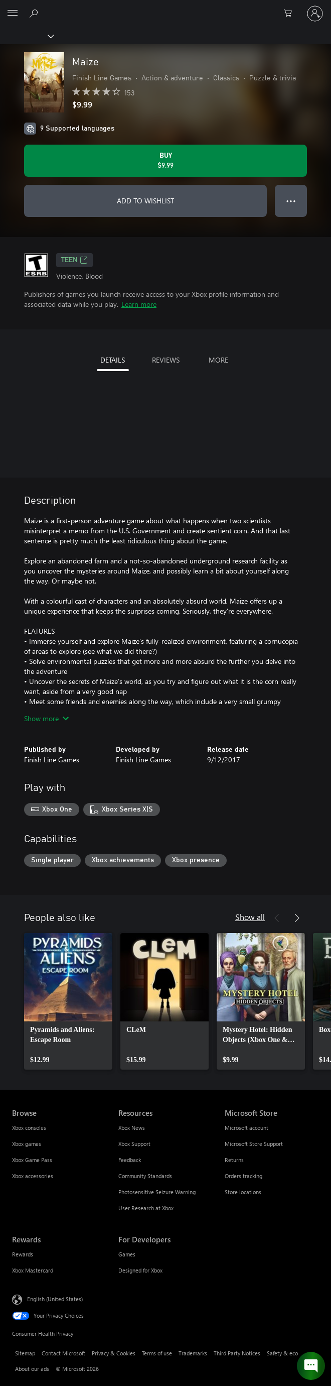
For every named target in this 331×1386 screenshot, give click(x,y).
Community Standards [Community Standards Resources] (145, 1176)
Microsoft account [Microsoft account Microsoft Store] (246, 1127)
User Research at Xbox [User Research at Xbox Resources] (146, 1208)
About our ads (32, 1368)
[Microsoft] (165, 8)
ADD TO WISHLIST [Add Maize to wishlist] (145, 200)
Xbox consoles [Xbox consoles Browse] (29, 1127)
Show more (46, 718)
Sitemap (25, 1353)
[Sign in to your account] (315, 14)
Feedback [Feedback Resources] (129, 1160)
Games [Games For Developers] (126, 1254)
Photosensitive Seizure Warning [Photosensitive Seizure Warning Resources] (157, 1192)
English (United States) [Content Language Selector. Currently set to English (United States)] (55, 1299)
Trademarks (193, 1353)
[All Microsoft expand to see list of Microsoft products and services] (13, 14)
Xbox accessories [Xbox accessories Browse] (32, 1176)
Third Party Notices (237, 1353)
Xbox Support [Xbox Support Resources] (134, 1143)
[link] (68, 1001)
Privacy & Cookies (113, 1353)
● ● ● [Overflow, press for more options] (291, 200)
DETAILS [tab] (112, 360)
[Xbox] (26, 35)
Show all (250, 916)
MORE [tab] (218, 360)
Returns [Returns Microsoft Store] (234, 1160)
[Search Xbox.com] (35, 13)
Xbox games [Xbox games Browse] (26, 1143)
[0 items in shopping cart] (291, 14)
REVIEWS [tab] (166, 360)
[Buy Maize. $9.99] (165, 161)
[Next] (297, 918)
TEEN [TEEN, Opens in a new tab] (74, 260)
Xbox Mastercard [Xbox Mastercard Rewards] (32, 1270)
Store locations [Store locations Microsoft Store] (243, 1192)
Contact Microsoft (63, 1353)
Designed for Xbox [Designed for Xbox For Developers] (140, 1270)
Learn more (138, 304)
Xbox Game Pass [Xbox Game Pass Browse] (32, 1160)
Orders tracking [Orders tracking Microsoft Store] (243, 1176)
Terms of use (157, 1353)
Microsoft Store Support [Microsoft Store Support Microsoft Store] (254, 1143)
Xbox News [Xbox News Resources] (131, 1127)
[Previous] (277, 918)
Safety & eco (282, 1353)
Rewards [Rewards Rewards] (22, 1254)
